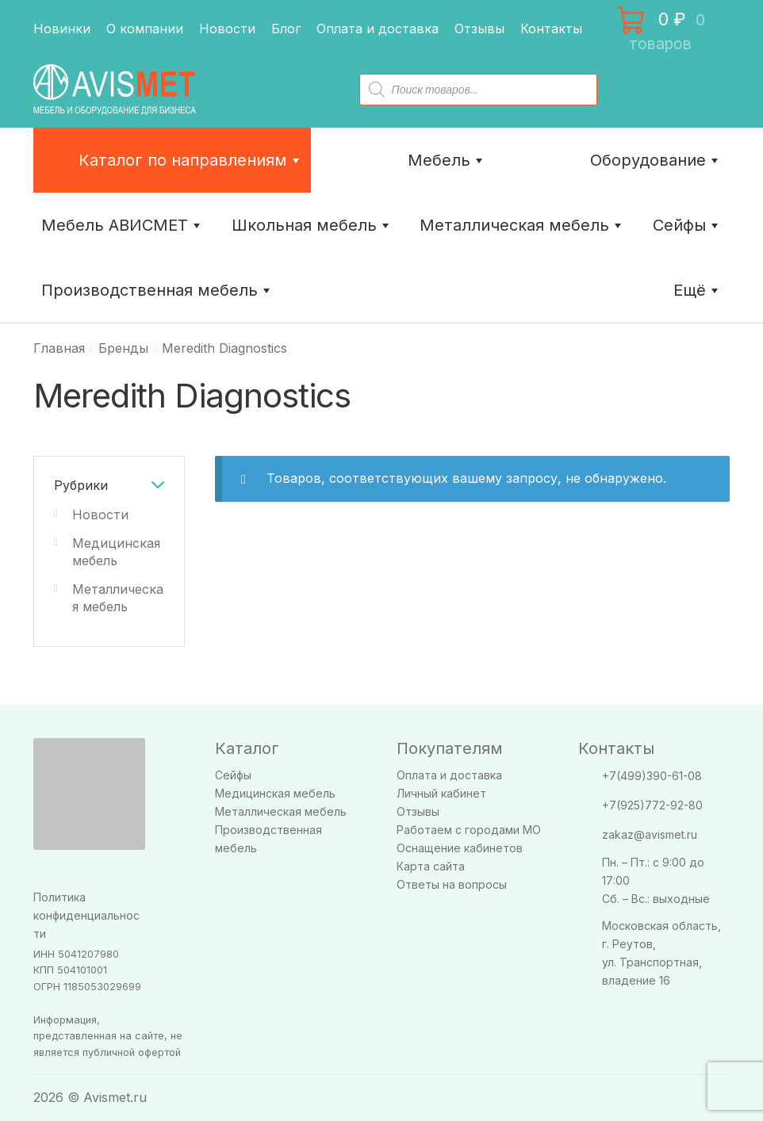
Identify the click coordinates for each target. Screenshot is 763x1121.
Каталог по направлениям (191, 160)
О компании (144, 28)
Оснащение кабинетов (460, 848)
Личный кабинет (441, 793)
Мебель (447, 160)
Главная (59, 348)
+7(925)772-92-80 (652, 805)
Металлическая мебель (281, 811)
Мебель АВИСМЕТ (122, 225)
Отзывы (479, 28)
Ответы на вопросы (452, 884)
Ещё (697, 290)
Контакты (551, 28)
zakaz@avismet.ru (649, 834)
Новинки (61, 28)
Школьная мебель (312, 225)
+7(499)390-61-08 (652, 775)
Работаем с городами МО (469, 829)
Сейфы (687, 225)
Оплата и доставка (377, 28)
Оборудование (656, 160)
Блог (286, 28)
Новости (227, 28)
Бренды (123, 348)
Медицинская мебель (275, 793)
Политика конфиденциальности (86, 915)
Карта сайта (431, 866)
